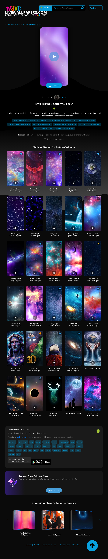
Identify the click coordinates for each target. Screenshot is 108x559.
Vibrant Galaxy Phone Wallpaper (93, 325)
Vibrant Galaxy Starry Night (54, 190)
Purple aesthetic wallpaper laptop (65, 124)
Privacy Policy (65, 545)
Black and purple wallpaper (42, 124)
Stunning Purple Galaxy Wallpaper (15, 280)
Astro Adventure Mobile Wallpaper (54, 369)
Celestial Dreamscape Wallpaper (15, 414)
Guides (79, 545)
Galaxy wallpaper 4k (19, 121)
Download (54, 85)
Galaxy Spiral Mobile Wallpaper (73, 369)
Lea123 (60, 97)
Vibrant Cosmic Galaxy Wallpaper (93, 235)
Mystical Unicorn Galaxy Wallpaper (93, 414)
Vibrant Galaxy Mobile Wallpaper (15, 190)
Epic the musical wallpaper (65, 128)
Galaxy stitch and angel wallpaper (60, 121)
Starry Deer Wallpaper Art (54, 414)
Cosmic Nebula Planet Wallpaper (35, 369)
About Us (36, 545)
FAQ (73, 545)
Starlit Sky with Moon (73, 413)
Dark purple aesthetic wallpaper (89, 124)
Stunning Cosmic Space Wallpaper (73, 235)
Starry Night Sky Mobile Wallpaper (93, 280)
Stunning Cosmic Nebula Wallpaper (35, 325)
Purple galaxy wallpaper (32, 24)
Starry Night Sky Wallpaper (73, 190)
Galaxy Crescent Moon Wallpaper (73, 280)
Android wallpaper (24, 437)
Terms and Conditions (50, 545)
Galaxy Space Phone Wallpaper (15, 325)
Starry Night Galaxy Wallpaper (15, 235)
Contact (29, 545)
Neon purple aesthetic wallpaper (19, 124)
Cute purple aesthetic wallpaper (84, 121)
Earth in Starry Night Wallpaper (92, 190)
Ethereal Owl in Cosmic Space (35, 190)
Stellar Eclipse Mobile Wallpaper (35, 414)
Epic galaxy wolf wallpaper (38, 121)
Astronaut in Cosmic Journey (73, 325)
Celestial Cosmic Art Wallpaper (15, 369)
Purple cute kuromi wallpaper (44, 128)
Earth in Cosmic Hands (92, 368)
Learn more (54, 490)
